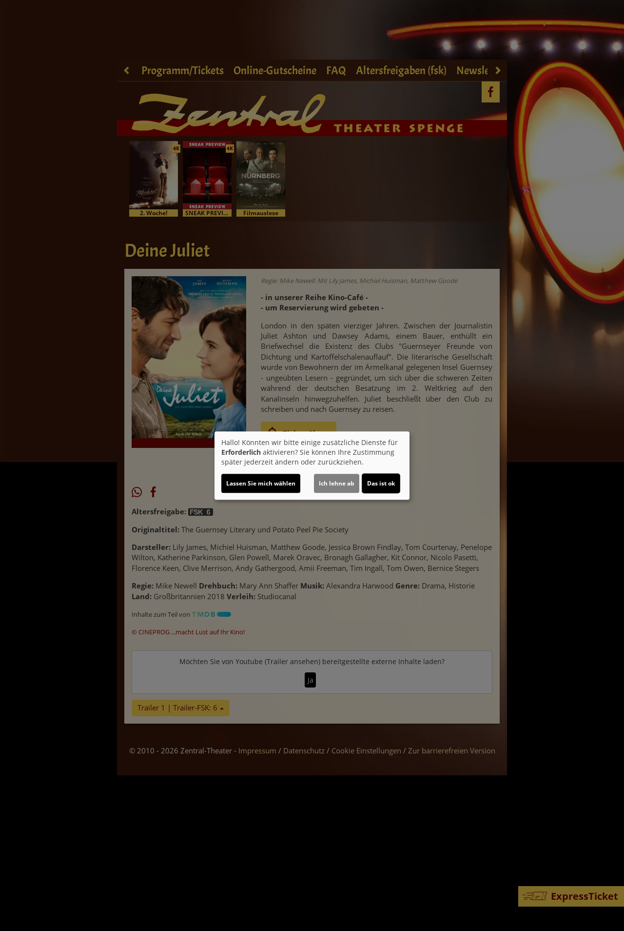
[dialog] (312, 465)
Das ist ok (381, 483)
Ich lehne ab (336, 483)
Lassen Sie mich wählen (260, 483)
